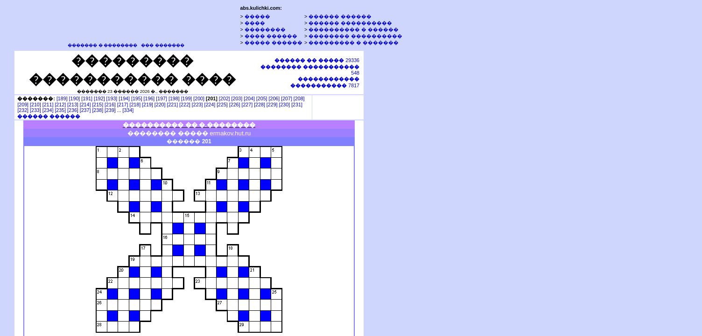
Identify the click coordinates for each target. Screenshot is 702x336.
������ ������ (340, 16)
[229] (272, 104)
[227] (247, 104)
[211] (48, 104)
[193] (112, 98)
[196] (149, 98)
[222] (184, 104)
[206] (274, 98)
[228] (259, 104)
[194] (124, 98)
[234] (48, 110)
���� (255, 23)
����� (257, 16)
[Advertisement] (407, 193)
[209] (22, 104)
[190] (74, 98)
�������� (265, 29)
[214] (85, 104)
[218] (134, 104)
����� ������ (273, 42)
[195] (136, 98)
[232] (22, 110)
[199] (186, 98)
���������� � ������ (354, 29)
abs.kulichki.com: (260, 8)
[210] (35, 104)
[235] (60, 110)
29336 (316, 60)
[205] (261, 98)
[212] (60, 104)
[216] (110, 104)
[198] (174, 98)
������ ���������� (350, 23)
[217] (122, 104)
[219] (147, 104)
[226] (234, 104)
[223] (197, 104)
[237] (85, 110)
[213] (72, 104)
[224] (209, 104)
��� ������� (162, 45)
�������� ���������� (355, 36)
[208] (299, 98)
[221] (172, 104)
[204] (249, 98)
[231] (296, 104)
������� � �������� (102, 45)
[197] (161, 98)
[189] (62, 98)
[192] (99, 98)
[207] (286, 98)
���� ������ (271, 36)
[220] (160, 104)
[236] (72, 110)
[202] (224, 98)
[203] (237, 98)
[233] (35, 110)
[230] (284, 104)
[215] (97, 104)
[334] (128, 110)
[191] (86, 98)
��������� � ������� (354, 42)
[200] (198, 98)
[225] (222, 104)
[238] (97, 110)
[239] (110, 110)
